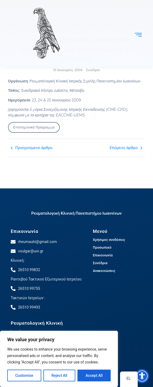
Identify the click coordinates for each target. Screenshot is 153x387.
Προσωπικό (102, 247)
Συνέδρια (100, 263)
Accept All (94, 375)
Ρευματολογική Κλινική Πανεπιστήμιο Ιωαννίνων (76, 213)
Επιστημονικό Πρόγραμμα (33, 127)
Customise (24, 375)
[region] (59, 359)
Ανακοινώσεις (104, 271)
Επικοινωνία (24, 231)
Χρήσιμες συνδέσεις (109, 240)
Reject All (59, 375)
